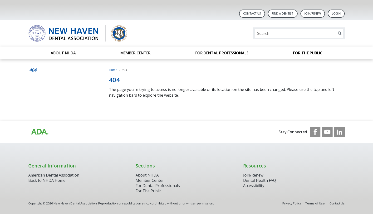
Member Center (135, 53)
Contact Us (252, 13)
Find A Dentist (283, 13)
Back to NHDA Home (46, 180)
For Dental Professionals (222, 53)
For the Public (307, 53)
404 (32, 70)
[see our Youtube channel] (327, 132)
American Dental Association (53, 175)
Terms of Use (315, 203)
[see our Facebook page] (315, 132)
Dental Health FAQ (259, 180)
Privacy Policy (291, 203)
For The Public (148, 190)
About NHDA (63, 53)
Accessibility (253, 185)
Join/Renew (312, 13)
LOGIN (336, 13)
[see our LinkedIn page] (339, 132)
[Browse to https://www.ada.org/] (39, 132)
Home (113, 70)
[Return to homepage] (89, 33)
